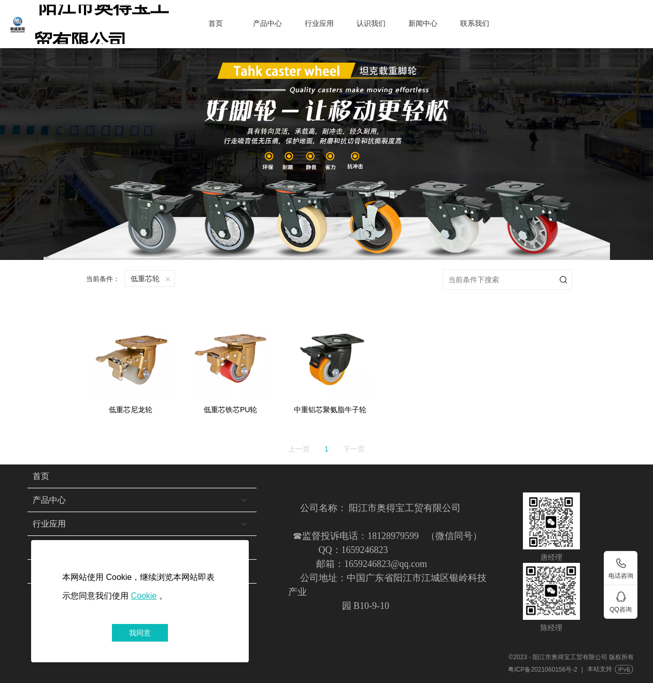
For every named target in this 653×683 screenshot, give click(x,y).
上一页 (299, 447)
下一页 (354, 447)
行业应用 (319, 23)
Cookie (144, 595)
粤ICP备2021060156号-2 (542, 668)
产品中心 (267, 23)
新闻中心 (422, 23)
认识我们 (371, 23)
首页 (215, 23)
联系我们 (474, 23)
